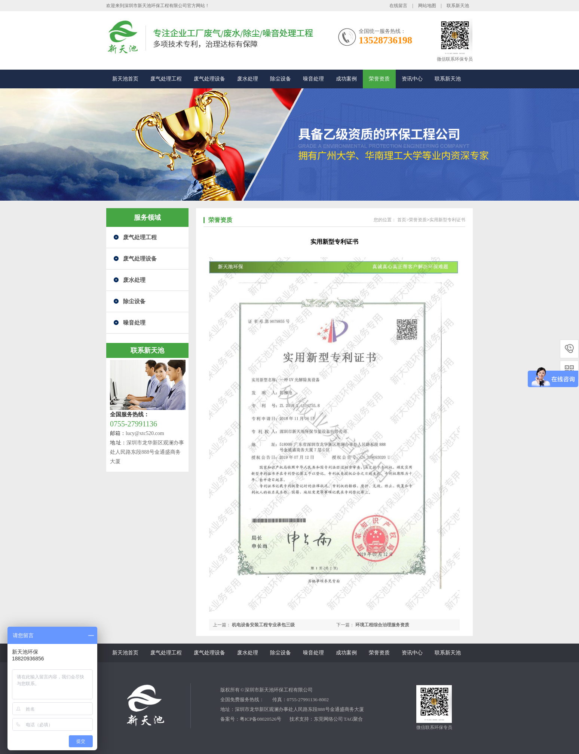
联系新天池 (458, 5)
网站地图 (427, 5)
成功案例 (346, 79)
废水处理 (247, 79)
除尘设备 (280, 79)
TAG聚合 (353, 719)
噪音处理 (313, 79)
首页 (401, 219)
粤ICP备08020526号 (260, 719)
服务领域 (147, 217)
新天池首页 (125, 79)
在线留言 (398, 5)
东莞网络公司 (328, 719)
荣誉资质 (379, 79)
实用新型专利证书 (447, 219)
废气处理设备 (209, 79)
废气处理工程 (166, 79)
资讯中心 (412, 79)
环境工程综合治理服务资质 (382, 624)
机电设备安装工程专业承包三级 (263, 624)
